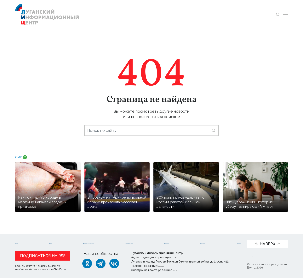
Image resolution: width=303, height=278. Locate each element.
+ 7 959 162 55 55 (169, 265)
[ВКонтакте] (114, 263)
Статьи (44, 237)
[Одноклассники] (87, 263)
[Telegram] (101, 263)
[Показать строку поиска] (277, 14)
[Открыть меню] (285, 14)
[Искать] (213, 130)
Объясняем (230, 237)
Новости (23, 237)
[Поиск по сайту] (151, 130)
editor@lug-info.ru (186, 270)
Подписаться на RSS (43, 255)
